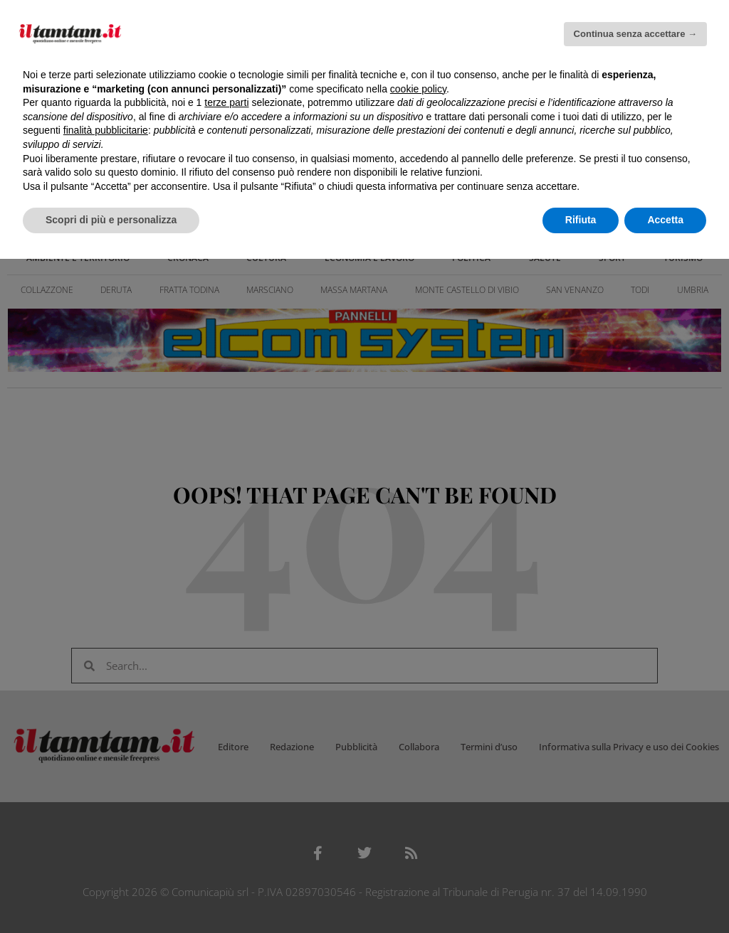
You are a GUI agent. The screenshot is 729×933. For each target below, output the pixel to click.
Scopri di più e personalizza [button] (111, 219)
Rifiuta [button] (581, 219)
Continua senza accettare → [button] (635, 33)
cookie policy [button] (418, 89)
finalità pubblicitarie (105, 130)
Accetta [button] (665, 219)
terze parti (226, 102)
